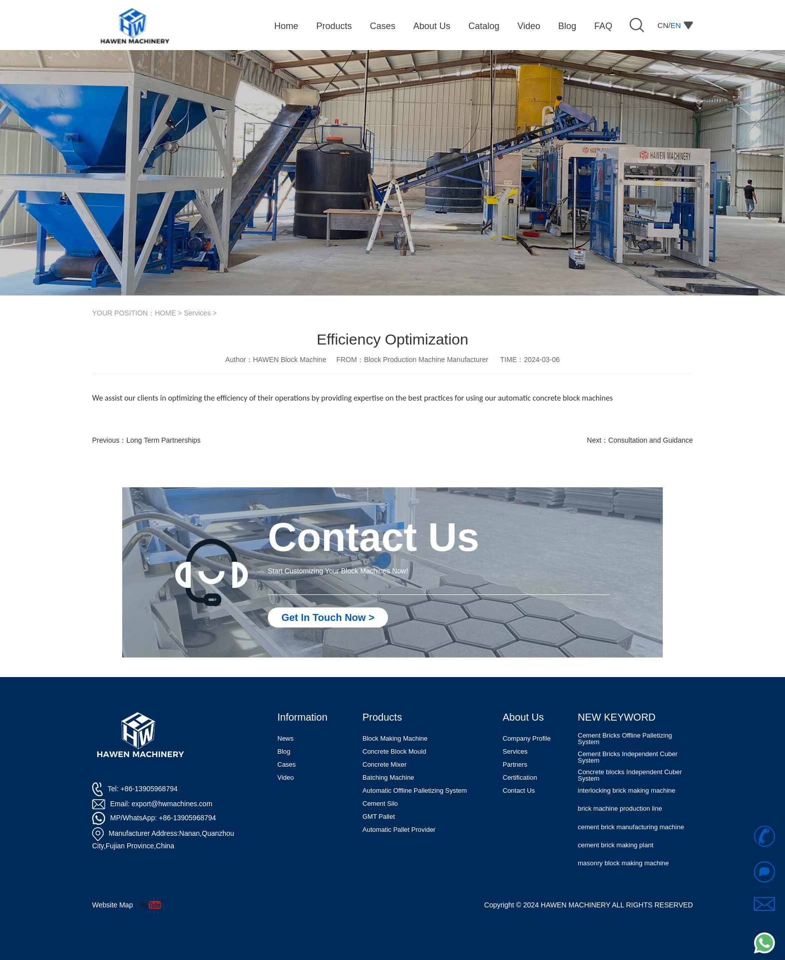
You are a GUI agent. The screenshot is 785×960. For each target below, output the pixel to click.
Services (197, 313)
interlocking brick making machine (626, 804)
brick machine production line (620, 822)
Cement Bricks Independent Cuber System (627, 770)
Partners (515, 764)
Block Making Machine (395, 738)
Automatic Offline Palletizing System (414, 790)
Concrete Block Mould (394, 751)
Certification (520, 777)
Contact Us (519, 790)
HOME (165, 313)
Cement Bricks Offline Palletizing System (625, 752)
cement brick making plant (615, 858)
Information (302, 717)
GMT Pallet (378, 816)
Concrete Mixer (384, 764)
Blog (283, 751)
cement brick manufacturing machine (631, 840)
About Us (523, 717)
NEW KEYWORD (617, 717)
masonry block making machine (623, 876)
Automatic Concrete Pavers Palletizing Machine (633, 734)
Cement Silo (380, 803)
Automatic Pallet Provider (399, 829)
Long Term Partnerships (163, 440)
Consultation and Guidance (650, 440)
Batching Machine (388, 777)
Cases (286, 764)
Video (285, 777)
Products (382, 717)
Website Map (112, 905)
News (285, 738)
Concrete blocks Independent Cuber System (630, 788)
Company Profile (527, 738)
